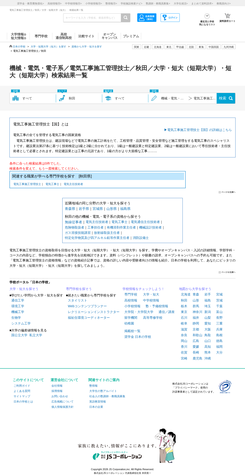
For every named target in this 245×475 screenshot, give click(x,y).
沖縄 (207, 358)
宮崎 (184, 358)
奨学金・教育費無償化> (30, 3)
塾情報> (111, 3)
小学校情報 (132, 306)
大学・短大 (151, 294)
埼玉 (207, 306)
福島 (207, 300)
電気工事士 (52, 184)
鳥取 (207, 335)
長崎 (196, 352)
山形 (196, 300)
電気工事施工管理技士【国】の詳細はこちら (199, 130)
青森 (196, 294)
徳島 (219, 341)
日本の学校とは (23, 401)
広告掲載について (62, 401)
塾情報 (93, 385)
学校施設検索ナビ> (131, 3)
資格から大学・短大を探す (87, 46)
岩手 (207, 294)
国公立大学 (19, 335)
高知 (207, 346)
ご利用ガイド (22, 385)
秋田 (184, 300)
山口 (207, 341)
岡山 (184, 341)
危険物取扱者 (74, 227)
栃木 (184, 306)
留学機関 (130, 317)
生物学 (16, 317)
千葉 (219, 306)
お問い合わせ (59, 396)
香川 (184, 346)
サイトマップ (22, 396)
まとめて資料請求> (202, 3)
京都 (196, 329)
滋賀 (184, 329)
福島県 (125, 209)
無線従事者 (73, 222)
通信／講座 (166, 312)
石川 (184, 317)
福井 (196, 317)
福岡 (219, 346)
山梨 (207, 317)
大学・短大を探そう (24, 289)
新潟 (207, 312)
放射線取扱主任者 (107, 233)
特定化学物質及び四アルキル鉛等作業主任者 (97, 238)
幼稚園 (129, 323)
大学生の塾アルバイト (103, 391)
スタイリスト (77, 300)
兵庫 (219, 329)
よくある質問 (22, 391)
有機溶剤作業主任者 (121, 227)
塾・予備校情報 (157, 306)
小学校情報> (93, 3)
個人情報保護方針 (62, 406)
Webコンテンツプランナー (87, 306)
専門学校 (130, 294)
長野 (219, 317)
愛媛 (196, 346)
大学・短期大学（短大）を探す (48, 46)
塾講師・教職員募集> (158, 3)
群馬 (196, 306)
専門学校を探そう (79, 289)
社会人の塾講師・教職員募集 (107, 396)
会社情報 (57, 385)
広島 (196, 341)
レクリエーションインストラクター (94, 312)
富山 (219, 312)
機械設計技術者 (150, 227)
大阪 (207, 329)
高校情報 (130, 300)
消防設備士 (141, 238)
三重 (219, 323)
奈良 (184, 335)
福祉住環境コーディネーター (89, 317)
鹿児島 (197, 358)
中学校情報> (73, 3)
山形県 (111, 209)
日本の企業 (96, 406)
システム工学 (21, 323)
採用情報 (57, 391)
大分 (219, 352)
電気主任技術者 (73, 184)
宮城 (219, 294)
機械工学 (17, 312)
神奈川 (197, 312)
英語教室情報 (97, 401)
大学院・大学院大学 (138, 312)
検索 (222, 98)
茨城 (219, 300)
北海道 (157, 47)
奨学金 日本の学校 (137, 337)
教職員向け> (224, 3)
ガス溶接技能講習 (78, 233)
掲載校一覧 (132, 331)
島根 (219, 335)
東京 (184, 312)
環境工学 (17, 306)
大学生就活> (181, 3)
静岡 (196, 323)
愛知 (207, 323)
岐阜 (184, 323)
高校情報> (55, 3)
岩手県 (84, 209)
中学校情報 (151, 300)
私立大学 (35, 335)
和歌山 (197, 335)
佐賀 (184, 352)
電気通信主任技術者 (145, 222)
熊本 (207, 352)
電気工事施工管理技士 (27, 184)
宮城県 (98, 209)
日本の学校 (19, 46)
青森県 (70, 209)
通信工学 (17, 300)
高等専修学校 (152, 317)
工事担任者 (95, 227)
